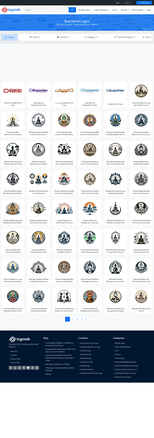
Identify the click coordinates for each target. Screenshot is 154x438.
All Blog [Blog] (48, 374)
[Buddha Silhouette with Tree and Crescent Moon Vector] (12, 154)
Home (145, 29)
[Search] (46, 10)
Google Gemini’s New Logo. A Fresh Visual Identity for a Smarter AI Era (60, 350)
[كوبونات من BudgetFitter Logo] (64, 95)
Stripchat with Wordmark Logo (91, 373)
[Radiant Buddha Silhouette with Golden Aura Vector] (12, 124)
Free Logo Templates (122, 347)
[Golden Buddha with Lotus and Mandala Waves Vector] (64, 124)
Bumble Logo (85, 366)
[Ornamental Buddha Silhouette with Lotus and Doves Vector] (141, 124)
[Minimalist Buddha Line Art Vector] (141, 300)
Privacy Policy (16, 359)
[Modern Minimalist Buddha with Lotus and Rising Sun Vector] (64, 183)
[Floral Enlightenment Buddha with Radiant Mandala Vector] (141, 154)
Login (117, 3)
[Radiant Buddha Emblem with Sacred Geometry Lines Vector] (38, 212)
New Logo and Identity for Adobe (57, 364)
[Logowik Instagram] (19, 368)
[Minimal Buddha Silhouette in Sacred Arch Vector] (115, 242)
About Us (14, 351)
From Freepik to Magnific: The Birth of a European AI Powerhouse (59, 344)
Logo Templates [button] (101, 10)
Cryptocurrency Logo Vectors (126, 369)
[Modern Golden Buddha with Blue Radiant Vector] (115, 124)
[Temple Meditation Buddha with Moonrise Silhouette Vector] (64, 212)
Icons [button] (114, 10)
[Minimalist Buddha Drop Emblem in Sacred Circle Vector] (115, 212)
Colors (33, 37)
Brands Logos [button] (84, 10)
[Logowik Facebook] (11, 368)
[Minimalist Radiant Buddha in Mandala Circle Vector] (38, 271)
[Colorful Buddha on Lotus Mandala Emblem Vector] (12, 300)
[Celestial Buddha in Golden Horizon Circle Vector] (38, 242)
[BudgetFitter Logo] (115, 95)
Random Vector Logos (123, 377)
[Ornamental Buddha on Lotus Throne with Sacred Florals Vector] (89, 154)
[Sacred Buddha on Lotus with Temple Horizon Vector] (141, 95)
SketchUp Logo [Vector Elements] (86, 354)
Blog (149, 10)
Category (89, 37)
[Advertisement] (77, 62)
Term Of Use (15, 363)
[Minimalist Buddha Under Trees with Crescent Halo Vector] (115, 154)
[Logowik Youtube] (28, 368)
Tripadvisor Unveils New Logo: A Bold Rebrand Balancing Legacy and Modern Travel (59, 357)
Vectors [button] (124, 10)
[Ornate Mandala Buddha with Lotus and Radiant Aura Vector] (64, 271)
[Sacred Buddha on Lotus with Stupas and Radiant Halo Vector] (12, 271)
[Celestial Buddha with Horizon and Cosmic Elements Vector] (141, 242)
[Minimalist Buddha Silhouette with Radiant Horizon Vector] (38, 154)
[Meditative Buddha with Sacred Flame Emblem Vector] (115, 300)
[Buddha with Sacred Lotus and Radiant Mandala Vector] (115, 183)
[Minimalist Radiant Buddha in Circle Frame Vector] (38, 124)
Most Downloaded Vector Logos (127, 366)
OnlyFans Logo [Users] (85, 351)
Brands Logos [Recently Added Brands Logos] (120, 343)
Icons (117, 351)
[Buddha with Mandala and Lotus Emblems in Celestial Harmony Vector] (38, 183)
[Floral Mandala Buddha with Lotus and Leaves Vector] (141, 183)
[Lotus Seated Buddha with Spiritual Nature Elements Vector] (38, 300)
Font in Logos (120, 358)
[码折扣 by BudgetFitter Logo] (12, 95)
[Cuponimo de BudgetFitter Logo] (89, 95)
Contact (14, 355)
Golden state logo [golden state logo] (87, 369)
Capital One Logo (86, 362)
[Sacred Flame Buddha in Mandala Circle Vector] (89, 271)
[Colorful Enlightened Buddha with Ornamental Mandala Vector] (89, 300)
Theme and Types (123, 37)
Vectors (118, 354)
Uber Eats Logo (85, 358)
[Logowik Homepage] (11, 9)
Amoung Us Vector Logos (89, 343)
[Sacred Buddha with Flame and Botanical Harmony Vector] (12, 242)
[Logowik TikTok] (33, 368)
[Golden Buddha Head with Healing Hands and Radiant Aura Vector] (12, 212)
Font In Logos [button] (137, 10)
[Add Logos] (144, 2)
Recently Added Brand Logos (125, 362)
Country (62, 37)
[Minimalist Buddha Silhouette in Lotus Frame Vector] (115, 271)
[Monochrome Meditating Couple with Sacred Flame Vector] (64, 300)
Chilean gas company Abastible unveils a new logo (59, 369)
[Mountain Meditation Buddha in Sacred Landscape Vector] (64, 242)
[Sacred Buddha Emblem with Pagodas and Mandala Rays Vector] (12, 183)
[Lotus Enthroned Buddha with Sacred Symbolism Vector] (141, 212)
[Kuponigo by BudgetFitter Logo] (38, 95)
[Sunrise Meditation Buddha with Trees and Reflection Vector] (89, 212)
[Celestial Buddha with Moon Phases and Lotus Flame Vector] (141, 271)
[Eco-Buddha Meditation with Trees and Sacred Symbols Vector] (89, 242)
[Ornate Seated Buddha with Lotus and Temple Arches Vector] (89, 183)
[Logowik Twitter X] (15, 368)
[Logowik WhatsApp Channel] (37, 368)
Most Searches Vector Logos (125, 373)
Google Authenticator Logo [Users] (90, 347)
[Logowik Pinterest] (24, 368)
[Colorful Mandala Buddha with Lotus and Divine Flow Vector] (89, 124)
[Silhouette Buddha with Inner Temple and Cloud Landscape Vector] (64, 154)
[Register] (128, 2)
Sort (146, 37)
